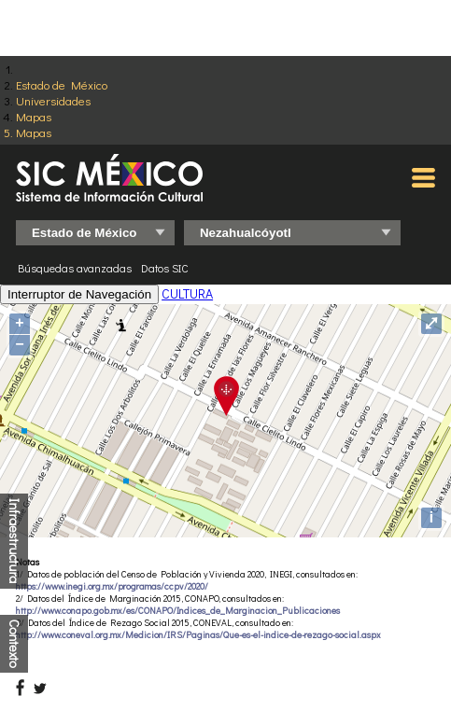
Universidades (53, 100)
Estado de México (61, 84)
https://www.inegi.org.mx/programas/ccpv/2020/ (112, 586)
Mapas (33, 116)
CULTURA (187, 293)
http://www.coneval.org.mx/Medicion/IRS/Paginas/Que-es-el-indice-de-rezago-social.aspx (198, 635)
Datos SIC (165, 267)
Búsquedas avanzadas (75, 267)
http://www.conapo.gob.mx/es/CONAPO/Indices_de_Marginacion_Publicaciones (178, 611)
